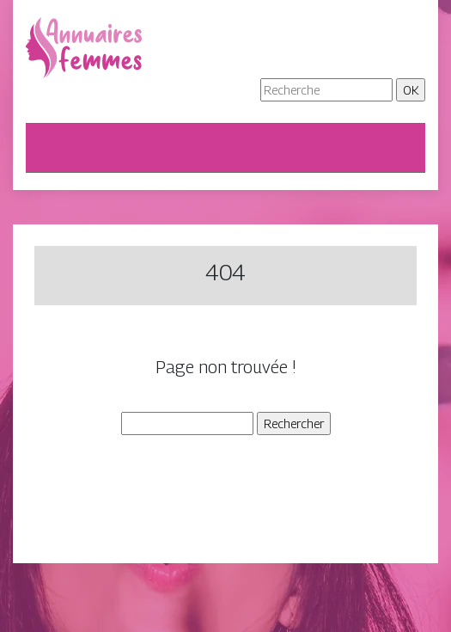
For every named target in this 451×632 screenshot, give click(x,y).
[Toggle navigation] (50, 148)
